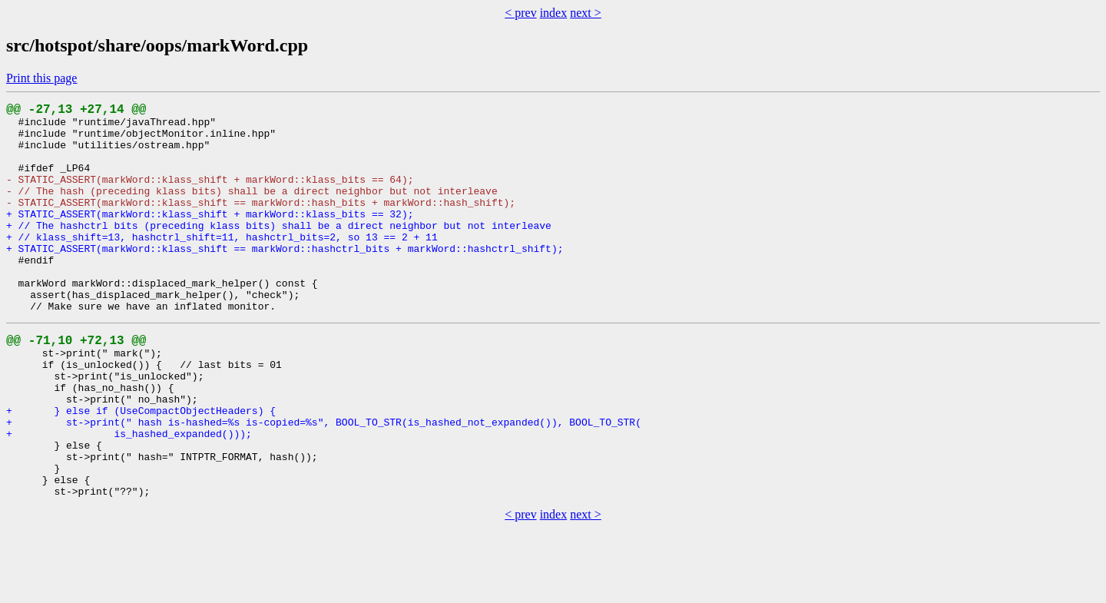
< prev (520, 12)
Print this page (41, 77)
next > (585, 12)
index (554, 12)
